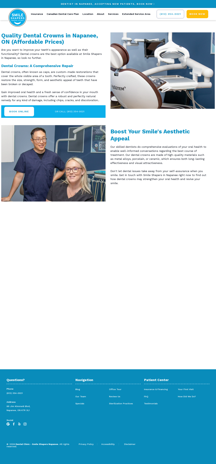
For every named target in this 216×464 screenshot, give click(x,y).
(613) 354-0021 (15, 393)
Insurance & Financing (156, 389)
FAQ (146, 396)
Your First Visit (186, 389)
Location (88, 14)
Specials (79, 403)
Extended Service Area (136, 14)
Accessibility (108, 444)
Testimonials (151, 403)
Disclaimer (129, 444)
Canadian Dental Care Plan (63, 14)
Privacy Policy (86, 444)
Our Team (80, 396)
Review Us (114, 396)
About (100, 14)
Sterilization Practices (121, 403)
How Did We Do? (187, 396)
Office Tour (115, 389)
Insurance (37, 14)
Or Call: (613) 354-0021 (69, 111)
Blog (77, 389)
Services (113, 14)
